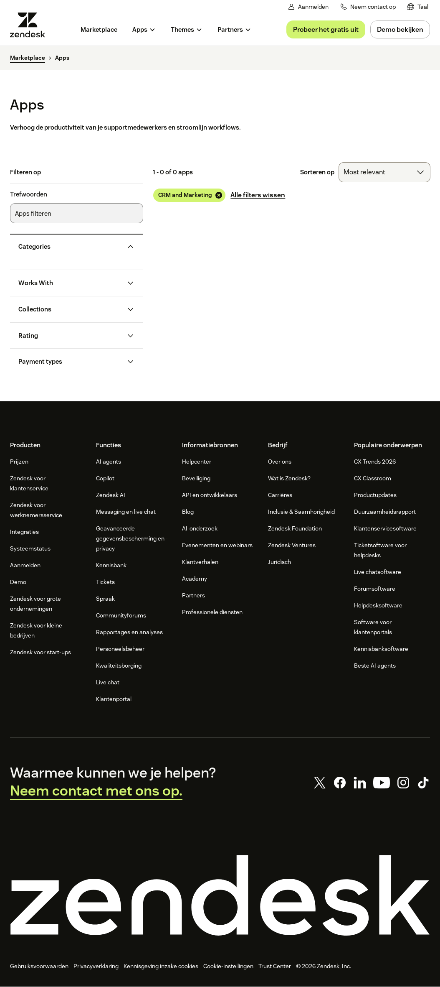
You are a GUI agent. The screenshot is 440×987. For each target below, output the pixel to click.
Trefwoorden (28, 194)
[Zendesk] (220, 895)
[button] (69, 247)
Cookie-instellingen (228, 966)
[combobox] (384, 172)
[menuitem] (417, 7)
